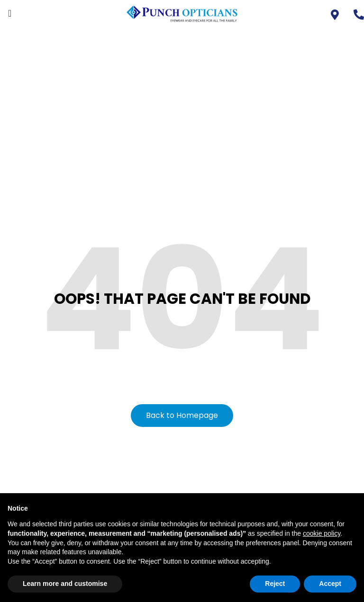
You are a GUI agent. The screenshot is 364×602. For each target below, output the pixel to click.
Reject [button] (275, 583)
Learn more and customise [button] (65, 583)
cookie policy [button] (321, 533)
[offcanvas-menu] (10, 13)
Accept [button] (330, 583)
